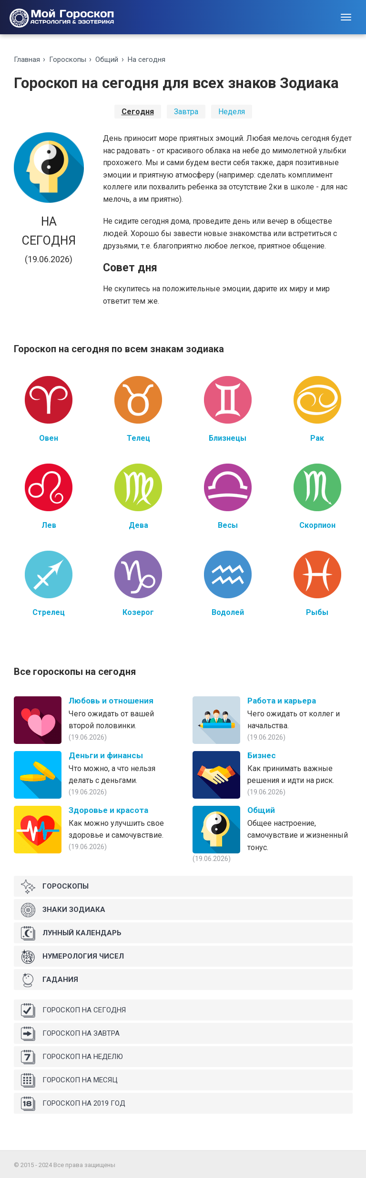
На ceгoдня (146, 59)
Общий (106, 59)
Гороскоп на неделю (72, 1057)
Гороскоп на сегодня (73, 1010)
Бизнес (261, 755)
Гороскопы (67, 59)
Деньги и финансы (106, 755)
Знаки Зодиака (63, 910)
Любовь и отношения (111, 700)
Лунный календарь (71, 933)
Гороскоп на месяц (69, 1080)
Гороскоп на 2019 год (73, 1104)
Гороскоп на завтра (70, 1034)
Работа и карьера (281, 700)
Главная (27, 59)
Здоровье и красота (108, 810)
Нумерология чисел (72, 957)
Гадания (49, 980)
